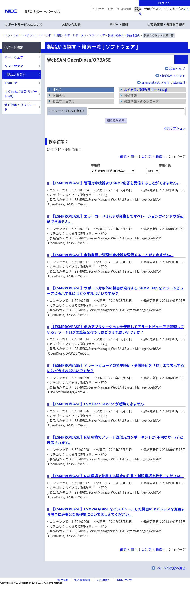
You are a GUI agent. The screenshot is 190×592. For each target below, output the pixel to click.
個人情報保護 (82, 579)
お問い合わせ (71, 24)
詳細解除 (179, 82)
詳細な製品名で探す (155, 82)
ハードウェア (13, 57)
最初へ (124, 156)
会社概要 (62, 579)
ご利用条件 (103, 579)
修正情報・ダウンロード (20, 107)
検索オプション (175, 128)
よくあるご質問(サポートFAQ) (145, 89)
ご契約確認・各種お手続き (166, 24)
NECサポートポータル (43, 11)
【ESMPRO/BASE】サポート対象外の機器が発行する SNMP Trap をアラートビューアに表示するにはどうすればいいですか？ (115, 290)
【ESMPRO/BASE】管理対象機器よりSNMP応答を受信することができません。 (115, 183)
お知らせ (10, 83)
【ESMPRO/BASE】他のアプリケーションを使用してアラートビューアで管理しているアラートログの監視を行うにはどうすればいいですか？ (115, 329)
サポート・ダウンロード (28, 35)
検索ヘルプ (177, 68)
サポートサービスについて (24, 24)
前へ (134, 156)
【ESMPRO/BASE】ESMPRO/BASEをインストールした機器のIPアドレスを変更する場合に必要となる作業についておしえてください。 (116, 511)
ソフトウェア (97, 35)
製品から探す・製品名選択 (124, 35)
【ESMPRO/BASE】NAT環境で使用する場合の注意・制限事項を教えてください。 (117, 475)
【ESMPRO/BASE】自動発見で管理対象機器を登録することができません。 (112, 254)
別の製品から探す (172, 75)
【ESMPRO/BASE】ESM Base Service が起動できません (97, 403)
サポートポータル (75, 35)
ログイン (164, 3)
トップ (6, 35)
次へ (151, 156)
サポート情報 (54, 35)
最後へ (160, 156)
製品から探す (16, 74)
